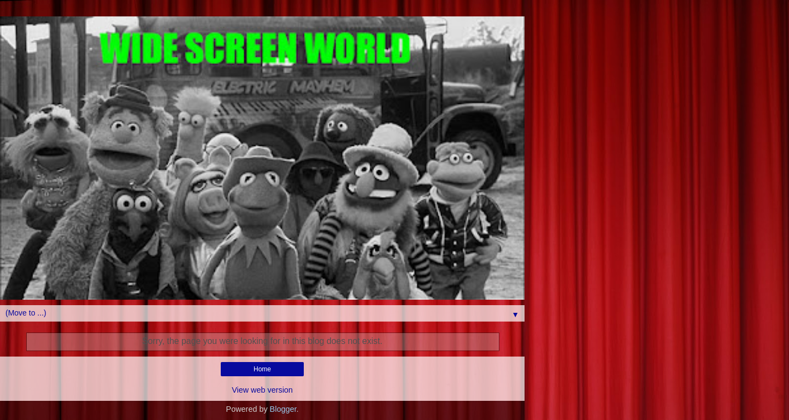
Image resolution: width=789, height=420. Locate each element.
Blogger (283, 409)
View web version (262, 390)
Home (262, 369)
